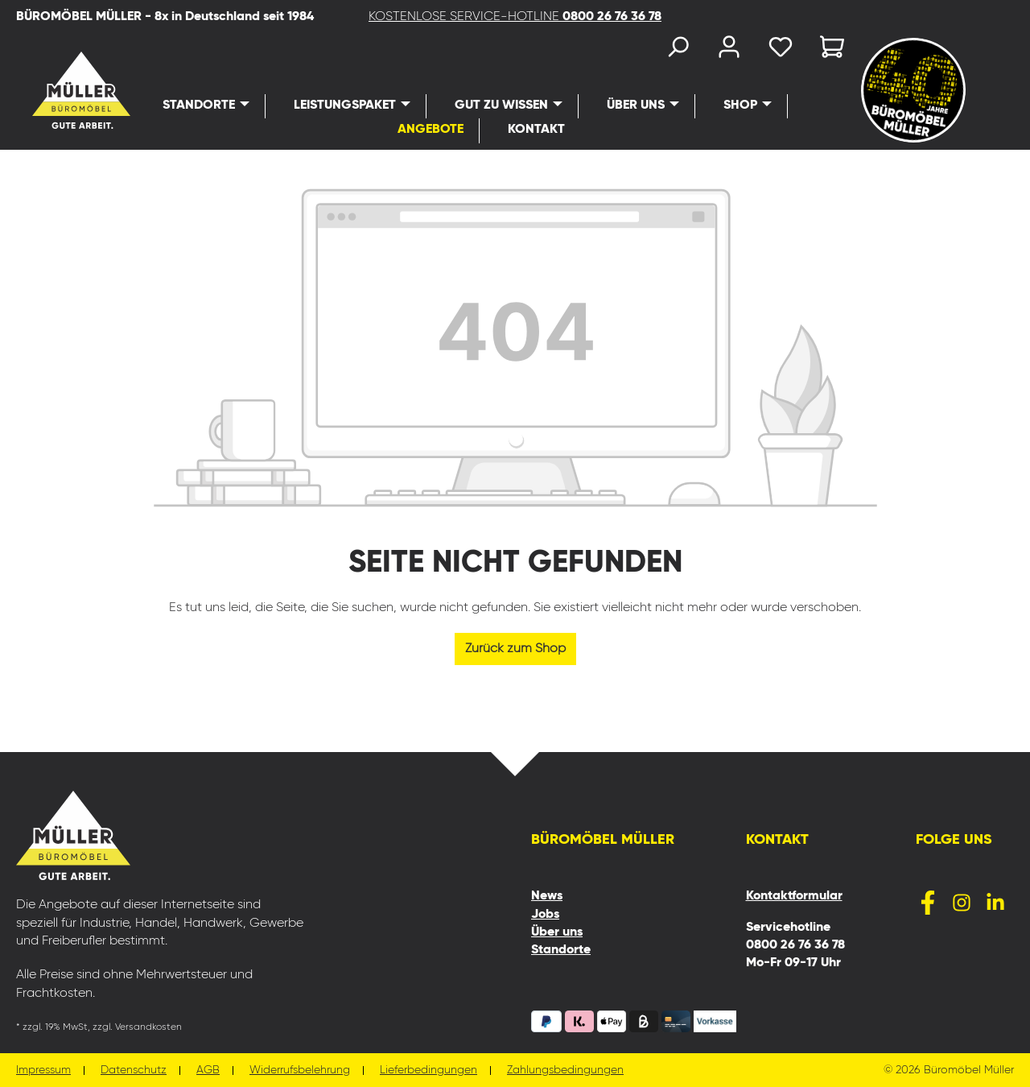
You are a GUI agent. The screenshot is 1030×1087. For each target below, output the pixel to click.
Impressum (43, 1070)
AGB (208, 1070)
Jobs (545, 914)
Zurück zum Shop (515, 649)
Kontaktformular (794, 896)
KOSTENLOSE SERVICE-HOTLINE (515, 16)
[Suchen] (677, 50)
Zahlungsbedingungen (565, 1070)
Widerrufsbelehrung (299, 1070)
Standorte (561, 950)
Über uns (557, 932)
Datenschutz (134, 1070)
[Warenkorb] (827, 50)
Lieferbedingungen (428, 1070)
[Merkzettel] (780, 50)
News (546, 896)
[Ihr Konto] (729, 50)
